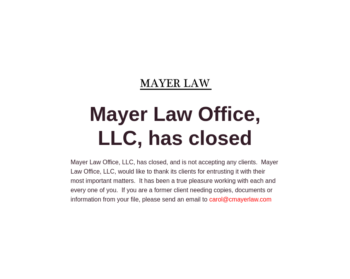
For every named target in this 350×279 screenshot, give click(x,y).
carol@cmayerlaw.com (240, 199)
